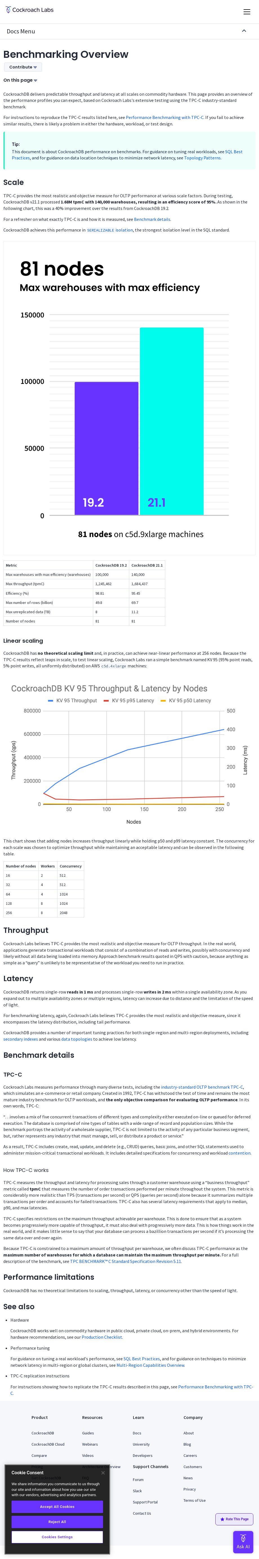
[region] (57, 1509)
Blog (187, 1444)
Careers (190, 1455)
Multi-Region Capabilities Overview (150, 1365)
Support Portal (145, 1502)
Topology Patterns (202, 158)
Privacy (190, 1489)
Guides (88, 1433)
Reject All (57, 1522)
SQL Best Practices (142, 1358)
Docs (137, 1433)
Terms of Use (195, 1500)
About (189, 1433)
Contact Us (142, 1513)
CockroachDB (43, 1433)
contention (240, 1153)
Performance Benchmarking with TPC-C (165, 117)
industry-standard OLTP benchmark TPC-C (202, 1087)
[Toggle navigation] (246, 11)
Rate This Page (234, 1519)
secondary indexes (20, 1039)
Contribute (23, 67)
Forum (138, 1479)
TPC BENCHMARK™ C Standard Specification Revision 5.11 (125, 1261)
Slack (137, 1490)
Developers (143, 1455)
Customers (193, 1466)
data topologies (76, 1039)
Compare (39, 1455)
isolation (109, 230)
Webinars (90, 1444)
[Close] (103, 1473)
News (188, 1477)
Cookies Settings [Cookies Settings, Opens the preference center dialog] (57, 1537)
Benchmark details (152, 219)
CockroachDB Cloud (48, 1444)
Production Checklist (102, 1337)
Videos (88, 1455)
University (141, 1444)
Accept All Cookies (57, 1507)
